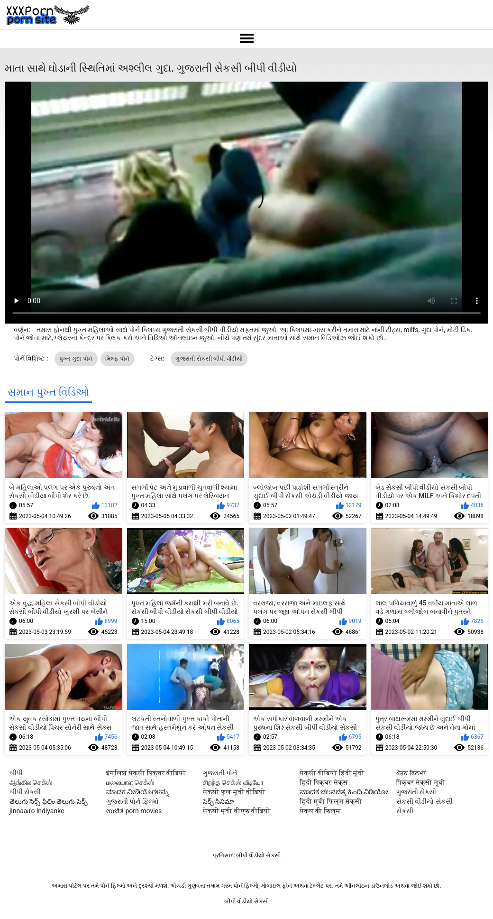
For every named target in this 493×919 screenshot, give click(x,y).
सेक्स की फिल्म (320, 811)
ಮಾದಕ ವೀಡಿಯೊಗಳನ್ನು (137, 792)
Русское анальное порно (377, 847)
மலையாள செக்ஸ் (130, 782)
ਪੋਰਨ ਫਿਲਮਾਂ (411, 773)
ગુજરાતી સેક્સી (416, 792)
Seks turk (330, 847)
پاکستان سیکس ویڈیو (192, 847)
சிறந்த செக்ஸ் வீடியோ (233, 782)
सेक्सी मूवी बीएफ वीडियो (237, 811)
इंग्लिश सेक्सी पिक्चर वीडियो (146, 773)
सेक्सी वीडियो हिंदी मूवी (332, 773)
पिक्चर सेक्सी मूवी (421, 782)
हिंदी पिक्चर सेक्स (324, 782)
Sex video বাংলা (240, 847)
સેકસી (404, 811)
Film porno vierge (64, 847)
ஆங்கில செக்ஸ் (30, 782)
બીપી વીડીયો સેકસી (109, 847)
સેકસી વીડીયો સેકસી (424, 801)
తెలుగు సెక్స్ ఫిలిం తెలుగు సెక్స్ (48, 801)
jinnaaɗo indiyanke (36, 811)
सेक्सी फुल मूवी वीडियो (234, 792)
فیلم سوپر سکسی (300, 847)
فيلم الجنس (270, 847)
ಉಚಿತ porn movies (134, 811)
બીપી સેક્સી (25, 792)
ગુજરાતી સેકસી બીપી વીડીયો (208, 358)
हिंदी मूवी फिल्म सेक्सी (331, 801)
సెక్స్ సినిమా (218, 801)
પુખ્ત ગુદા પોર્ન (76, 358)
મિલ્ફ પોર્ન (117, 358)
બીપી (16, 773)
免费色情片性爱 (431, 847)
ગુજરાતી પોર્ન (220, 773)
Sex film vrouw (151, 847)
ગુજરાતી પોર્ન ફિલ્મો (132, 801)
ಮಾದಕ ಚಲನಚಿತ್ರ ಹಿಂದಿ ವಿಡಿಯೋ (344, 792)
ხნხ (217, 847)
